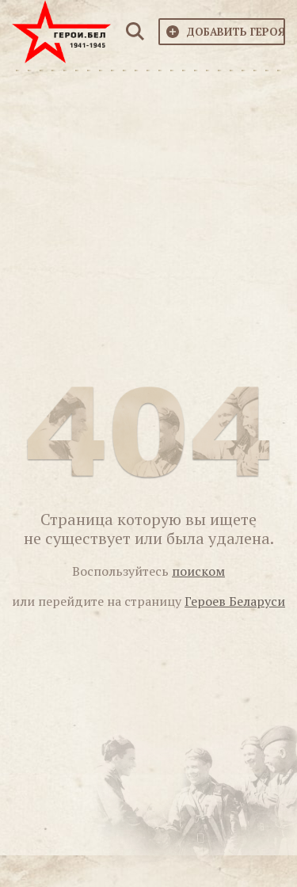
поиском (198, 571)
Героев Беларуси (235, 601)
